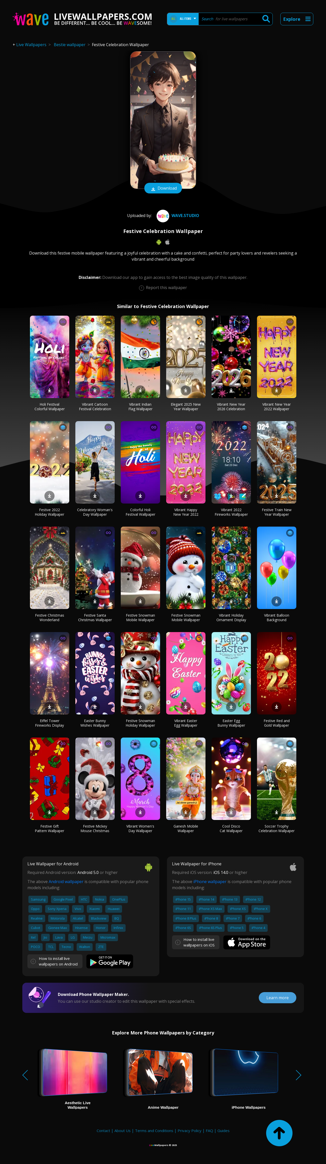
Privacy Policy (189, 1130)
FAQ (209, 1130)
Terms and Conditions (154, 1130)
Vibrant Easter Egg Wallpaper (185, 723)
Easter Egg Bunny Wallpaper (231, 723)
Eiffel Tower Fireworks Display (49, 723)
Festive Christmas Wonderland (49, 617)
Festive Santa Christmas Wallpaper (95, 617)
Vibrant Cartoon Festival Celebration (95, 406)
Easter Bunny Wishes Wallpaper (94, 723)
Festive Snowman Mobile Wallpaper (140, 617)
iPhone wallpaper (210, 881)
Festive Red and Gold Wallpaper (277, 723)
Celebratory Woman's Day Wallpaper (95, 512)
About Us (122, 1130)
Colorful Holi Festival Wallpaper (140, 512)
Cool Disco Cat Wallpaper (231, 828)
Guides (223, 1130)
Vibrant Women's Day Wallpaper (140, 828)
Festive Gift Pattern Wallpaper (49, 828)
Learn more (277, 997)
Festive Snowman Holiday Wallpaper (140, 723)
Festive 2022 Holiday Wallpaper (49, 512)
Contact (103, 1130)
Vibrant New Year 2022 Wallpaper (276, 406)
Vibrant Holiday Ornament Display (231, 617)
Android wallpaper (66, 881)
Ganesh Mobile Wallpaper (186, 828)
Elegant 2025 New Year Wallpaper (186, 406)
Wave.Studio (177, 215)
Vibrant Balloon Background (276, 617)
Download (163, 188)
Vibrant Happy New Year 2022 (185, 512)
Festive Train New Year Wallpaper (276, 512)
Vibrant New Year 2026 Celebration (231, 406)
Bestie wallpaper (69, 44)
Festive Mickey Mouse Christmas (94, 828)
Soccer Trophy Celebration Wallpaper (277, 828)
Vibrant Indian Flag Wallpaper (140, 406)
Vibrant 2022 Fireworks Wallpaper (231, 512)
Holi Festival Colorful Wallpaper (50, 406)
